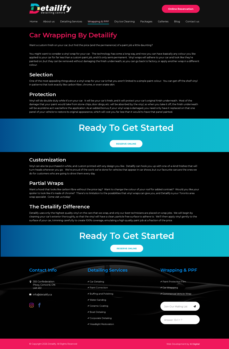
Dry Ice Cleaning (123, 21)
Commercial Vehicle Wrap (177, 292)
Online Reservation (180, 8)
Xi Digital (195, 344)
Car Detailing (97, 280)
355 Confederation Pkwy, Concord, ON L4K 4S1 (42, 283)
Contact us (192, 21)
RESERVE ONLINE (126, 143)
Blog (177, 21)
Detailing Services (71, 21)
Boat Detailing (98, 311)
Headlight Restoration (102, 324)
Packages (145, 21)
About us (49, 21)
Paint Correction (99, 286)
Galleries (162, 21)
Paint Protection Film (174, 280)
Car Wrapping (170, 286)
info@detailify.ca (40, 293)
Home (33, 21)
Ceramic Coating (99, 305)
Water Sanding (98, 299)
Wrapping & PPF (98, 21)
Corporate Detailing (101, 318)
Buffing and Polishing (101, 292)
